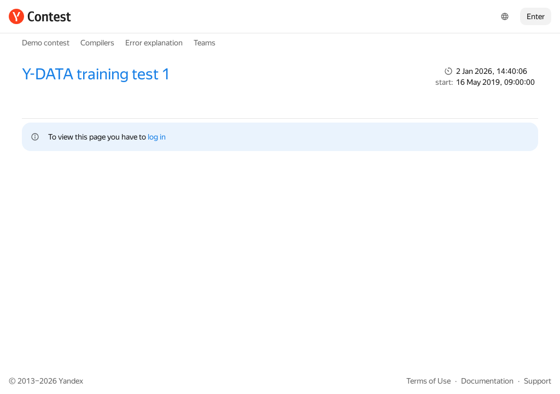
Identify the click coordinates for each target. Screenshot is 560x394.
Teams (204, 42)
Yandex (71, 380)
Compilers (97, 42)
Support (537, 380)
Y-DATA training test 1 (96, 74)
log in (157, 136)
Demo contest (45, 42)
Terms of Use (428, 380)
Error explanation (154, 42)
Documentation (487, 380)
